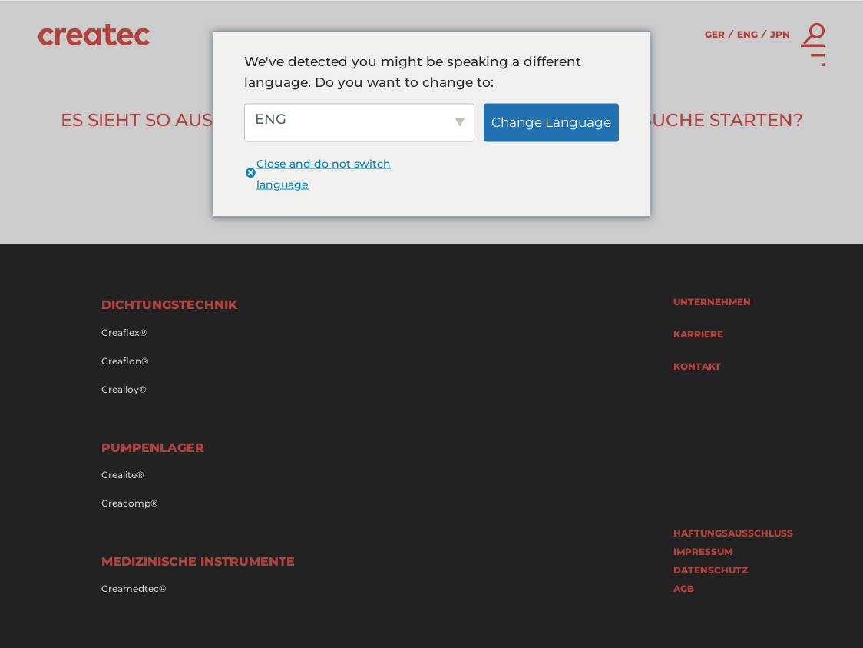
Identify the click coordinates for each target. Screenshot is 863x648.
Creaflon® (125, 361)
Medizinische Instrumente (198, 561)
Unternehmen (712, 302)
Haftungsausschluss (717, 533)
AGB (683, 588)
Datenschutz (710, 570)
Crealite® (122, 475)
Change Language (551, 122)
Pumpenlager (152, 447)
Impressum (702, 552)
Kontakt (697, 366)
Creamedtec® (134, 588)
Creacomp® (129, 503)
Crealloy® (124, 389)
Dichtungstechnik (169, 304)
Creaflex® (124, 332)
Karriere (698, 334)
